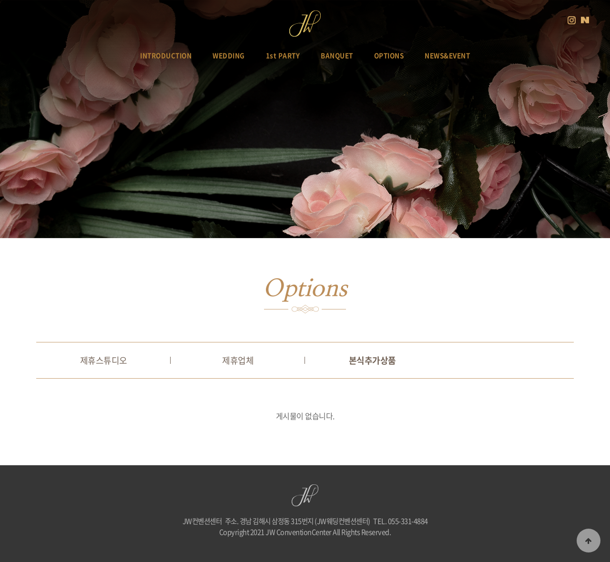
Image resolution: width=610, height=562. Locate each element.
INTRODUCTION (166, 55)
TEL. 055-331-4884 (400, 521)
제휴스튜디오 (103, 360)
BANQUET (337, 55)
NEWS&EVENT (447, 55)
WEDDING (229, 55)
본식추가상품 (372, 360)
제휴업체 (238, 360)
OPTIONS (389, 55)
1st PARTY (283, 55)
